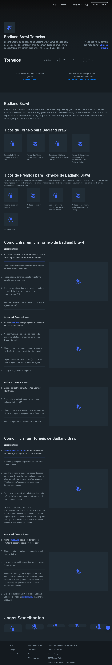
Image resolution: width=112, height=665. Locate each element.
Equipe (12, 650)
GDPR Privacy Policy (55, 658)
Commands (32, 650)
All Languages (92, 60)
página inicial (27, 597)
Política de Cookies (55, 650)
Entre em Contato (16, 654)
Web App (15, 323)
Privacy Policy (53, 654)
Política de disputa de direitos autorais (61, 662)
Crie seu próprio (30, 79)
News (30, 654)
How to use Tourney (35, 645)
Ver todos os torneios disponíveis (82, 79)
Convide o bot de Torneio (15, 450)
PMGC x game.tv (34, 658)
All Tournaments (69, 60)
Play (11, 645)
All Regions (45, 60)
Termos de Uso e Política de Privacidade (62, 645)
